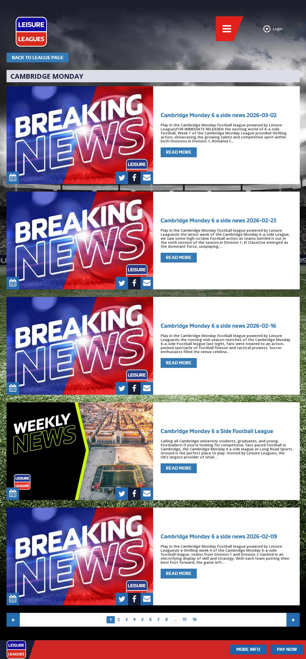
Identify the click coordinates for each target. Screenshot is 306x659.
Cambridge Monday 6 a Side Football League (217, 431)
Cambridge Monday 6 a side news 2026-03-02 (219, 115)
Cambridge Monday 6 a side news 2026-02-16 (218, 325)
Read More (178, 152)
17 (185, 619)
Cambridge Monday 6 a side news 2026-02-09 (219, 536)
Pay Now (287, 649)
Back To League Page (37, 57)
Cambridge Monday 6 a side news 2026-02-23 (218, 220)
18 (194, 619)
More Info (248, 649)
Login (272, 28)
